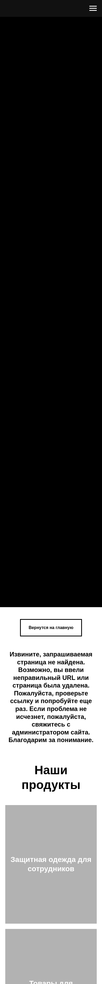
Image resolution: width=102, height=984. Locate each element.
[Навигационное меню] (93, 8)
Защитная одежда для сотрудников (51, 864)
